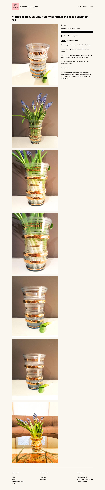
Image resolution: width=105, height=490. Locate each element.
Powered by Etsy (82, 481)
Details (63, 40)
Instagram (43, 479)
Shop (79, 6)
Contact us (15, 484)
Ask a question (75, 36)
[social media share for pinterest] (68, 36)
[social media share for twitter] (65, 36)
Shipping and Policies (18, 481)
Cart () (91, 6)
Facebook (43, 477)
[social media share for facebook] (62, 36)
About (84, 6)
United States (71, 28)
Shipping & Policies (72, 40)
